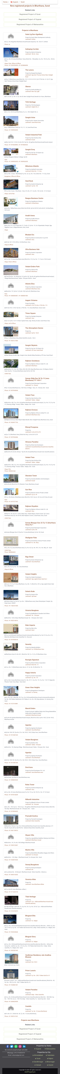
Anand (50, 1065)
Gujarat (14, 2)
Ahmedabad (38, 1055)
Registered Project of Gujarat (30, 19)
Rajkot (50, 1058)
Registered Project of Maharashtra (30, 24)
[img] (11, 2)
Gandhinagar (37, 1062)
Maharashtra (50, 1049)
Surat (22, 2)
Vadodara (50, 1055)
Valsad (38, 1065)
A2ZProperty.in (30, 1072)
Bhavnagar (50, 1062)
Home (5, 2)
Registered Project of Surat (30, 14)
